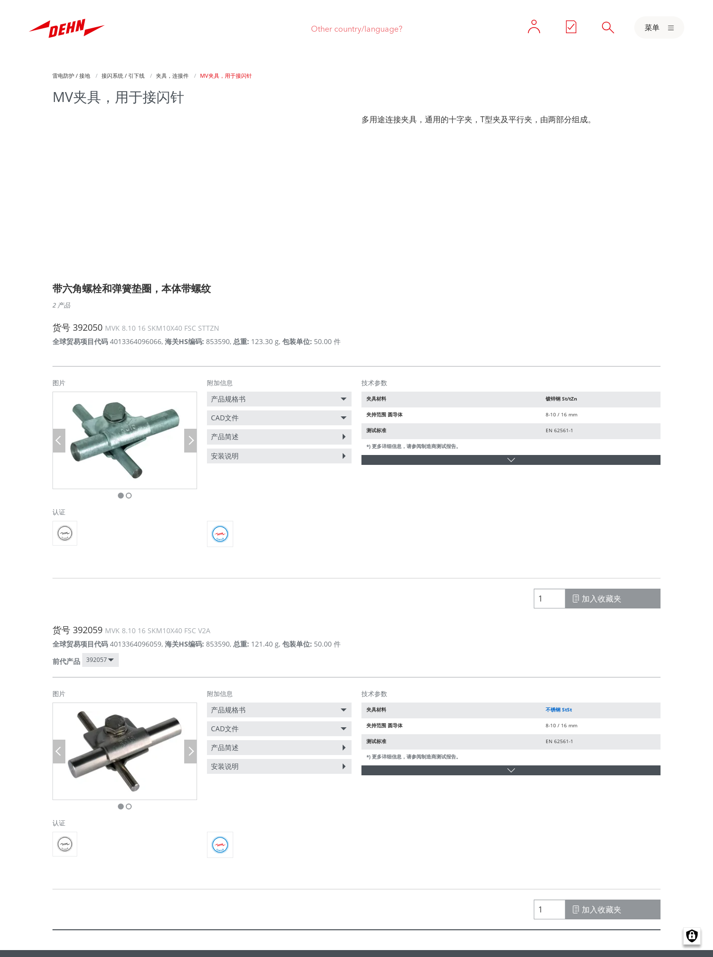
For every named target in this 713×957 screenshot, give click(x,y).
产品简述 (225, 436)
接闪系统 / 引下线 (123, 75)
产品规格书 (228, 398)
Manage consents (692, 936)
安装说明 (225, 455)
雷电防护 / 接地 (71, 75)
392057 (96, 659)
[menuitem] (279, 399)
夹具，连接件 (172, 75)
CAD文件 (225, 417)
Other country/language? (357, 29)
